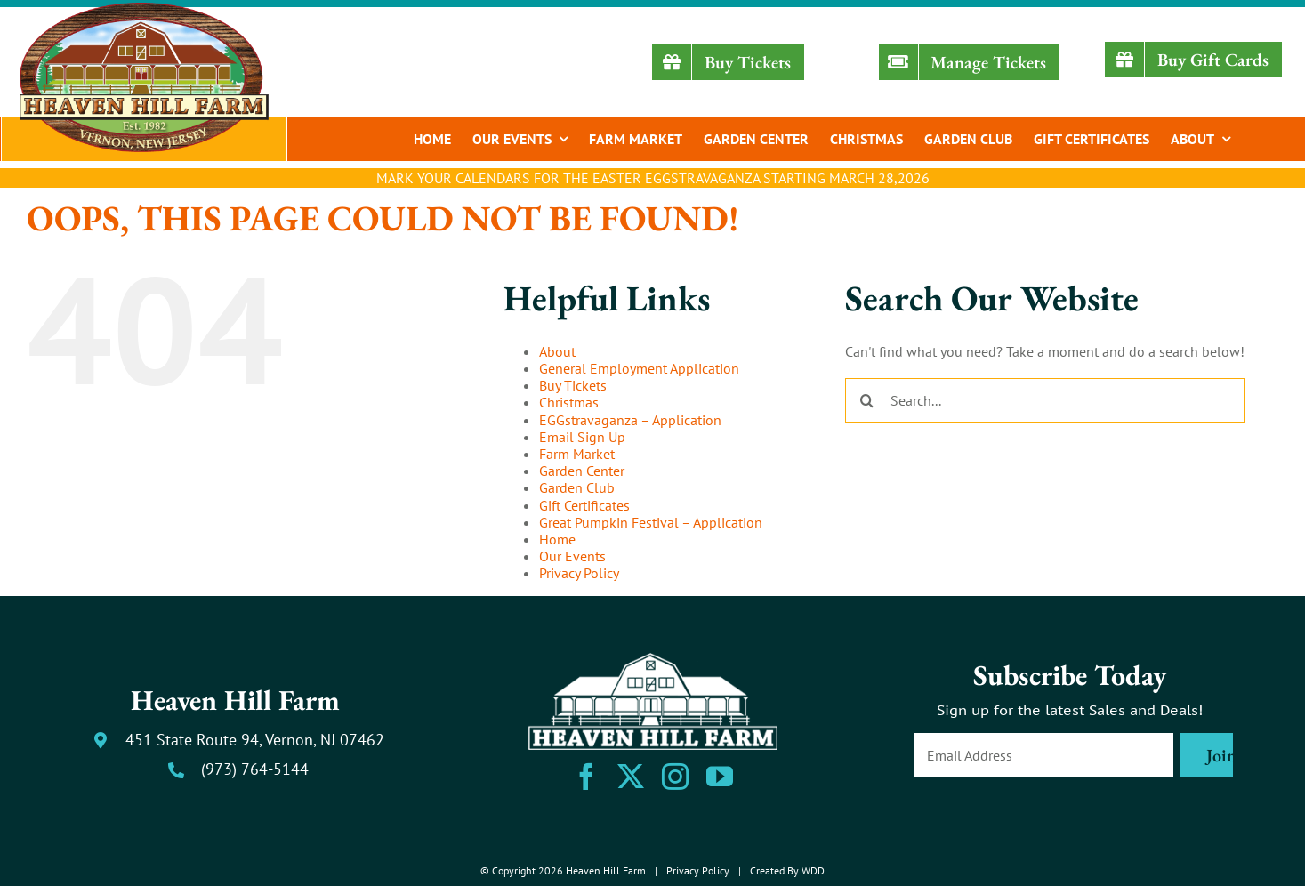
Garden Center (581, 470)
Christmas (569, 402)
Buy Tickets (573, 385)
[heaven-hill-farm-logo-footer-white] (652, 660)
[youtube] (719, 776)
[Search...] (1045, 400)
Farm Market (577, 454)
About (557, 351)
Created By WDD (787, 870)
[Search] (867, 400)
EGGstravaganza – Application (630, 420)
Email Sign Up (582, 437)
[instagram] (675, 776)
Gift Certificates (584, 505)
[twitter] (630, 776)
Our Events (572, 556)
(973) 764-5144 (255, 769)
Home (557, 539)
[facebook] (586, 776)
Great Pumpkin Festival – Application (650, 522)
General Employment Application (639, 368)
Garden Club (577, 487)
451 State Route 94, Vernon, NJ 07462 (254, 739)
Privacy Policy (579, 573)
